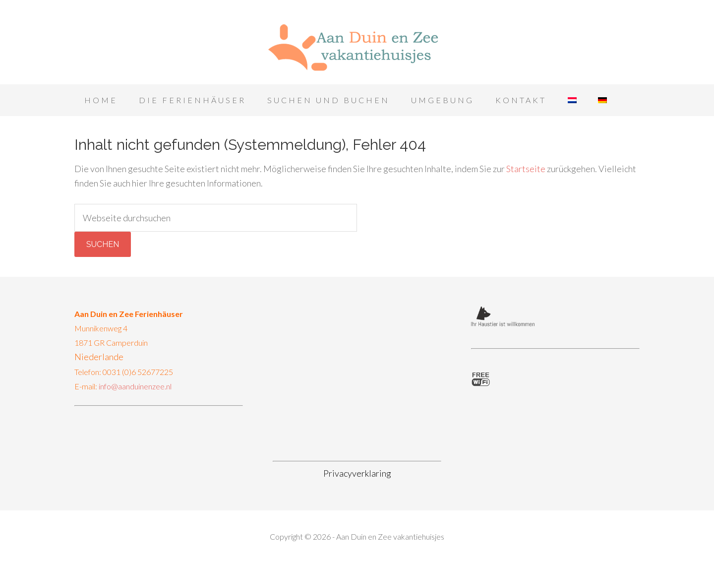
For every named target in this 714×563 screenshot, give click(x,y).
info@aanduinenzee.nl (135, 386)
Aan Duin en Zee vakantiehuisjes (357, 44)
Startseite (525, 168)
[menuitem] (572, 100)
